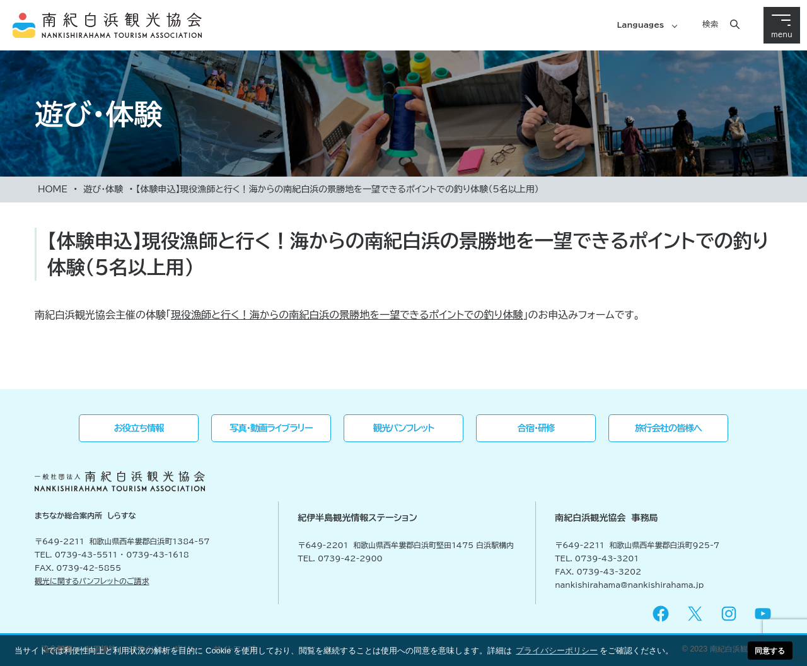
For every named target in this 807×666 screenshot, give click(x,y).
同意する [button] (770, 650)
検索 (710, 24)
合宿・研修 (536, 428)
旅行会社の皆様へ (668, 428)
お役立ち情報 (139, 428)
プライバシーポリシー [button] (557, 650)
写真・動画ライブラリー (270, 428)
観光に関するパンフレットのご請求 (92, 581)
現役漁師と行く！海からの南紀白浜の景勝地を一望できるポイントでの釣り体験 (347, 315)
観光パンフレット (403, 428)
